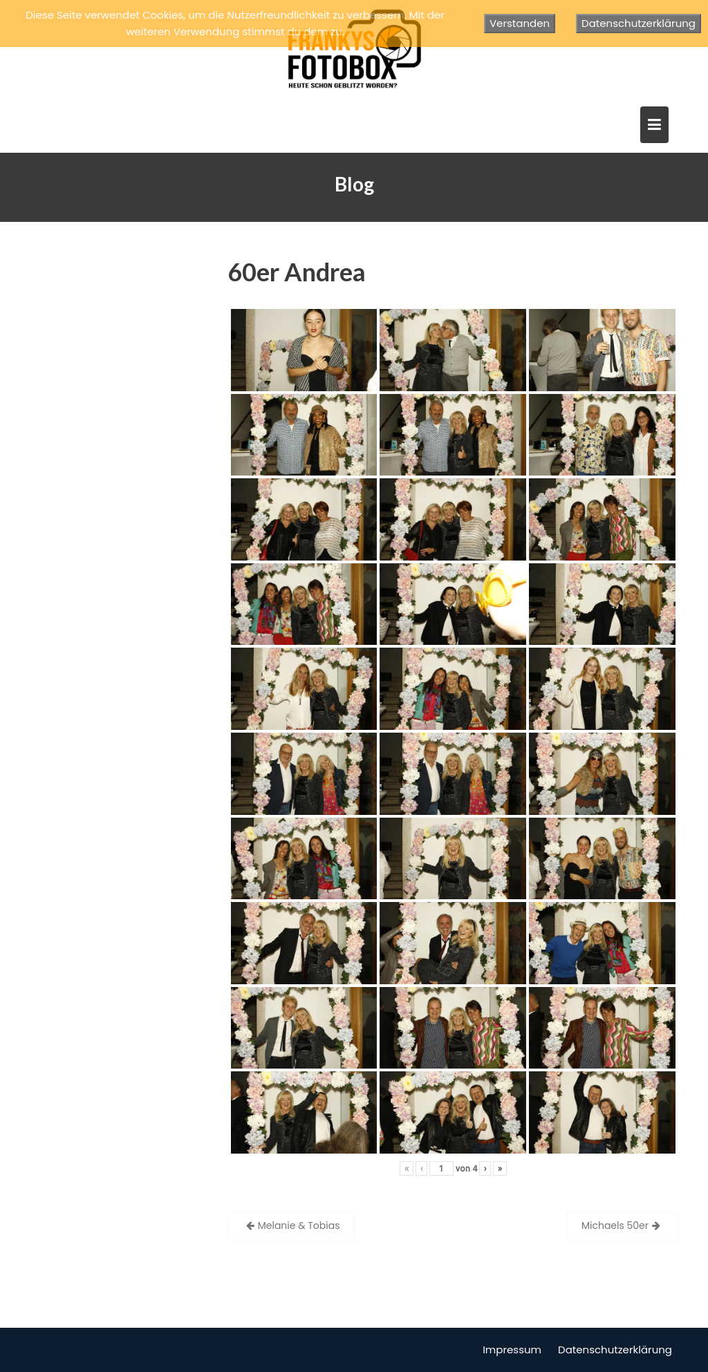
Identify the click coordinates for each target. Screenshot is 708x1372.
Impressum (512, 1349)
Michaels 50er (615, 1225)
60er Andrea (296, 271)
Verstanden (520, 23)
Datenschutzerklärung (615, 1349)
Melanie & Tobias (299, 1225)
